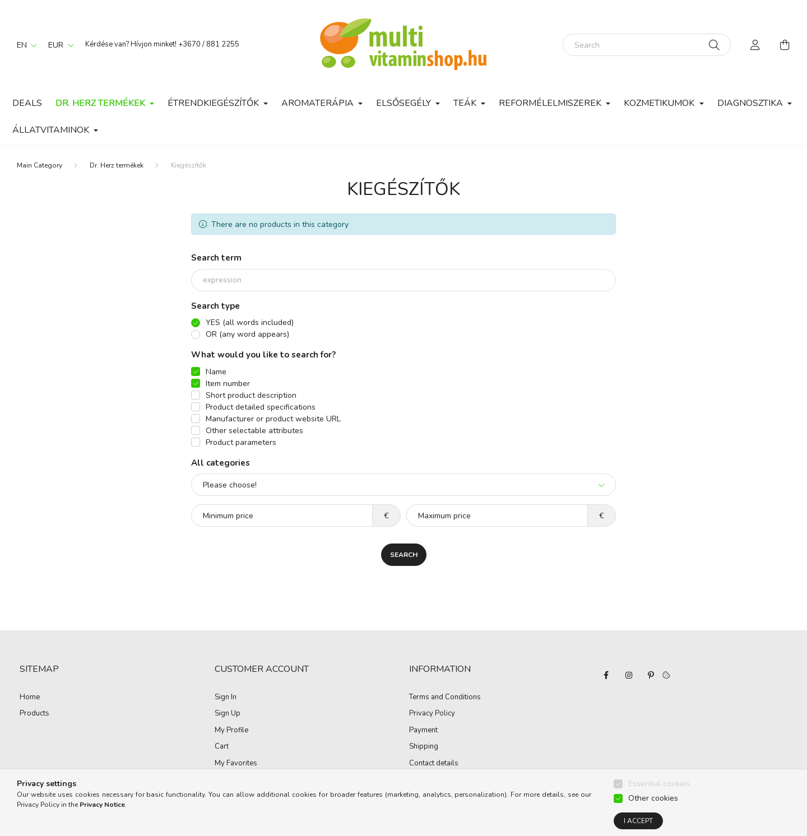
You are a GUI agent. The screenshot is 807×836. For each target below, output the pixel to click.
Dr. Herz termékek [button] (101, 103)
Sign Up (227, 713)
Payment (423, 730)
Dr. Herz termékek (116, 165)
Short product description (251, 395)
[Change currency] (58, 45)
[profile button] (755, 45)
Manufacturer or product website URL (273, 419)
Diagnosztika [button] (751, 103)
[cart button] (784, 45)
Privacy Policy (432, 713)
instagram (629, 675)
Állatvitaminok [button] (51, 130)
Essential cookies (659, 805)
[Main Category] (39, 165)
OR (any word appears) (247, 334)
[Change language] (24, 45)
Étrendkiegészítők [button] (214, 103)
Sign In (225, 697)
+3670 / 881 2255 (208, 44)
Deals (27, 103)
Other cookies (653, 820)
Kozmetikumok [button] (660, 103)
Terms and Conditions (445, 697)
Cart (222, 746)
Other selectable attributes (254, 430)
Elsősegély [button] (404, 103)
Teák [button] (466, 103)
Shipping (423, 746)
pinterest (651, 675)
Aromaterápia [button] (318, 103)
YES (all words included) (250, 322)
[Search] (647, 45)
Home (30, 697)
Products (34, 713)
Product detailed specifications (261, 407)
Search (404, 554)
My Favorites (236, 763)
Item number (228, 383)
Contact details (433, 763)
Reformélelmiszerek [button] (551, 103)
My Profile (231, 730)
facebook (606, 675)
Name (216, 371)
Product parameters (241, 442)
